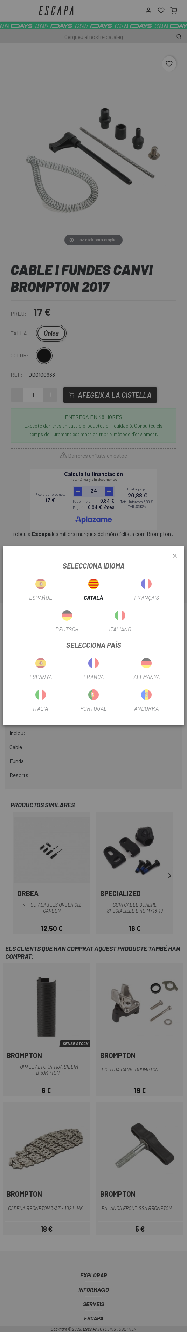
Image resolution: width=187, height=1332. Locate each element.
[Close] (174, 556)
